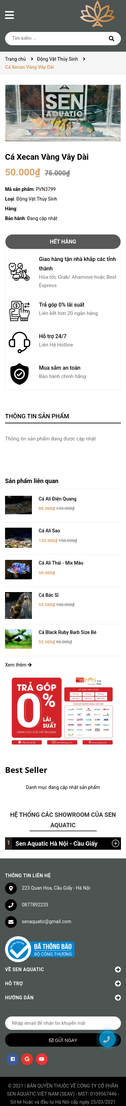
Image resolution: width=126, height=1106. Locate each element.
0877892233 (35, 899)
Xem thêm (18, 660)
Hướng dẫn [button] (63, 993)
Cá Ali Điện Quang (57, 499)
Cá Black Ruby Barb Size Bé (67, 627)
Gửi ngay (66, 1035)
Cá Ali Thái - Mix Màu (61, 563)
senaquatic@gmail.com (46, 916)
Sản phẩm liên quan (31, 480)
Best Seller (26, 764)
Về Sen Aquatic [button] (63, 964)
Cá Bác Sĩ (48, 595)
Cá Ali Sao (49, 530)
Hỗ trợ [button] (63, 979)
